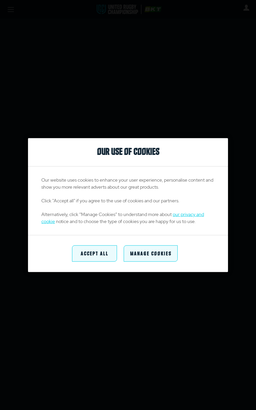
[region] (128, 205)
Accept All (94, 253)
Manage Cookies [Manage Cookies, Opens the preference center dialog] (150, 253)
